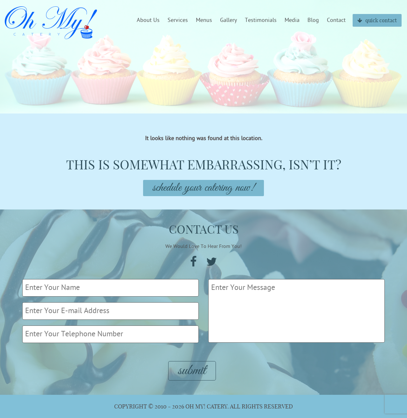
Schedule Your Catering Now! (203, 188)
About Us (148, 20)
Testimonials (261, 20)
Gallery (228, 20)
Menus (204, 20)
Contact (336, 20)
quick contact (377, 20)
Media (292, 20)
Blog (313, 20)
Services (178, 20)
